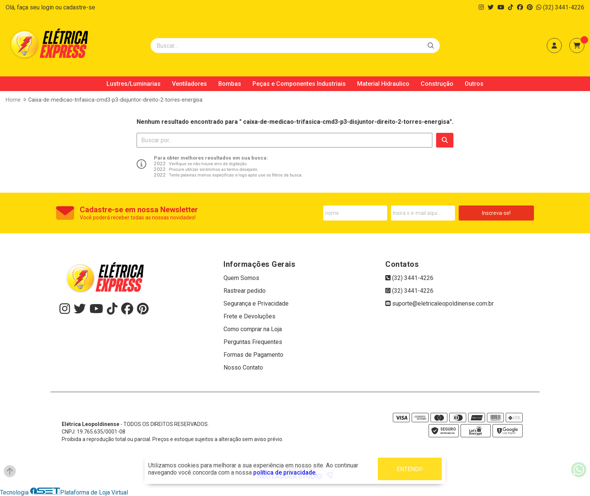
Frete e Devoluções (249, 316)
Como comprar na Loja (253, 329)
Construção (437, 83)
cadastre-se (79, 7)
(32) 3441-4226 (560, 7)
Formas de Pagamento (253, 354)
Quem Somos (241, 277)
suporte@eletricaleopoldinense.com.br (439, 303)
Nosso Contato (243, 367)
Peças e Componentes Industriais (299, 83)
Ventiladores (189, 83)
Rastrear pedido (245, 290)
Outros (474, 83)
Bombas (229, 83)
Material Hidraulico (383, 83)
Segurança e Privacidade (256, 303)
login (48, 7)
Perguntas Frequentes (253, 341)
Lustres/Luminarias (133, 83)
